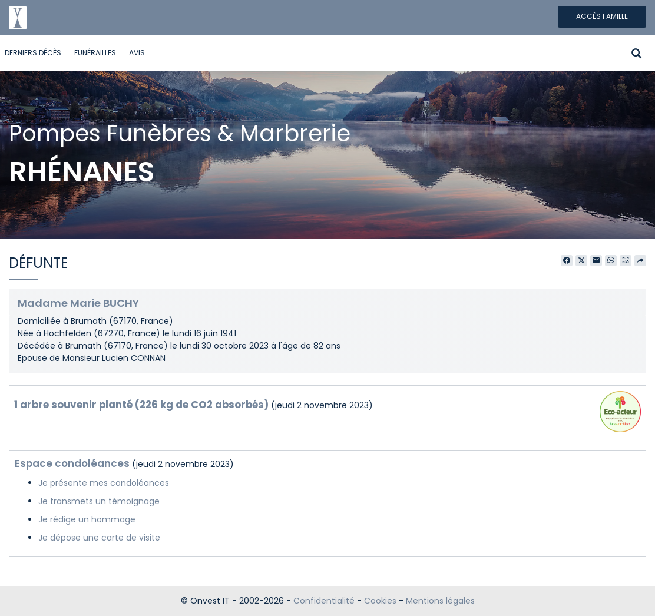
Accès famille (602, 16)
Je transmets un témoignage (99, 501)
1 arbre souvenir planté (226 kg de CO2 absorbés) (141, 405)
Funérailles (95, 53)
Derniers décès (33, 53)
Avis (137, 53)
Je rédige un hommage (86, 519)
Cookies (380, 601)
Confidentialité (324, 601)
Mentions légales (440, 601)
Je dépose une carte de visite (99, 538)
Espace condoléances (72, 463)
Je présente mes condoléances (103, 483)
